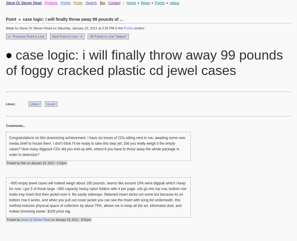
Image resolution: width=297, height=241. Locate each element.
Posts (78, 3)
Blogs (145, 3)
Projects (51, 3)
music (51, 104)
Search (91, 3)
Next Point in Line (67, 36)
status (174, 3)
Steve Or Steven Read (24, 3)
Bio (102, 3)
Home (131, 3)
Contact (114, 3)
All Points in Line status (108, 36)
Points (65, 3)
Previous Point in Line (26, 36)
